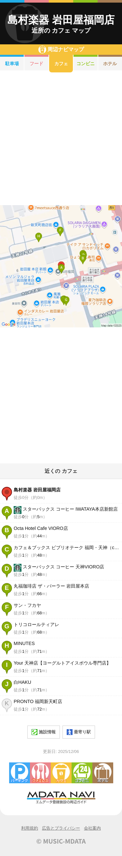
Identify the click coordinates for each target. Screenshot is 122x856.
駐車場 (12, 63)
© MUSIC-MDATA (61, 841)
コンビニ (85, 63)
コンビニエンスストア (82, 772)
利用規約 (29, 828)
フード (36, 63)
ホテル (102, 772)
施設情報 (44, 732)
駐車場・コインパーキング (19, 772)
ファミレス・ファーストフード (40, 772)
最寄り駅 (79, 732)
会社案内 (92, 828)
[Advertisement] (61, 139)
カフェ (61, 63)
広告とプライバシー (61, 828)
